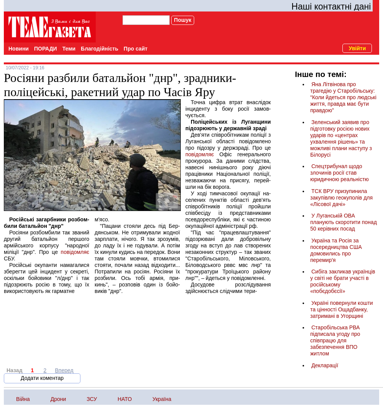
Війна (23, 399)
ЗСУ (92, 399)
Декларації (324, 365)
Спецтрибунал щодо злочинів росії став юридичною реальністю (339, 172)
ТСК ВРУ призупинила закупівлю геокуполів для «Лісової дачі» (341, 197)
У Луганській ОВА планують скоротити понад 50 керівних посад (343, 222)
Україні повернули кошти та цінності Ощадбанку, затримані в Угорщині (341, 309)
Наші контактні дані (331, 6)
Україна (161, 399)
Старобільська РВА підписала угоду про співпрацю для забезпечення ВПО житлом (335, 340)
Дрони (58, 399)
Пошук (182, 20)
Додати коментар (42, 378)
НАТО (125, 399)
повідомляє (75, 252)
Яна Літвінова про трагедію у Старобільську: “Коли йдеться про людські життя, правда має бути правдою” (343, 97)
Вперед (64, 370)
